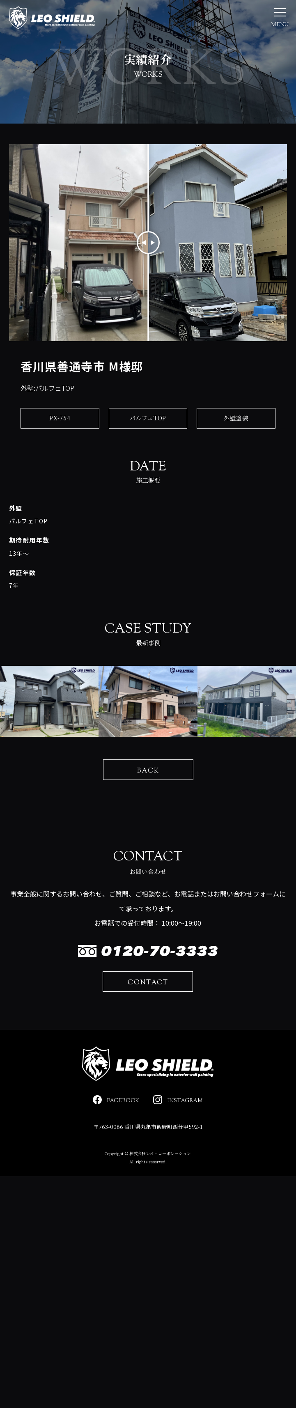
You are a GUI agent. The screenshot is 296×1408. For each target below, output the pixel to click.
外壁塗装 (236, 426)
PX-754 (59, 426)
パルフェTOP (148, 426)
